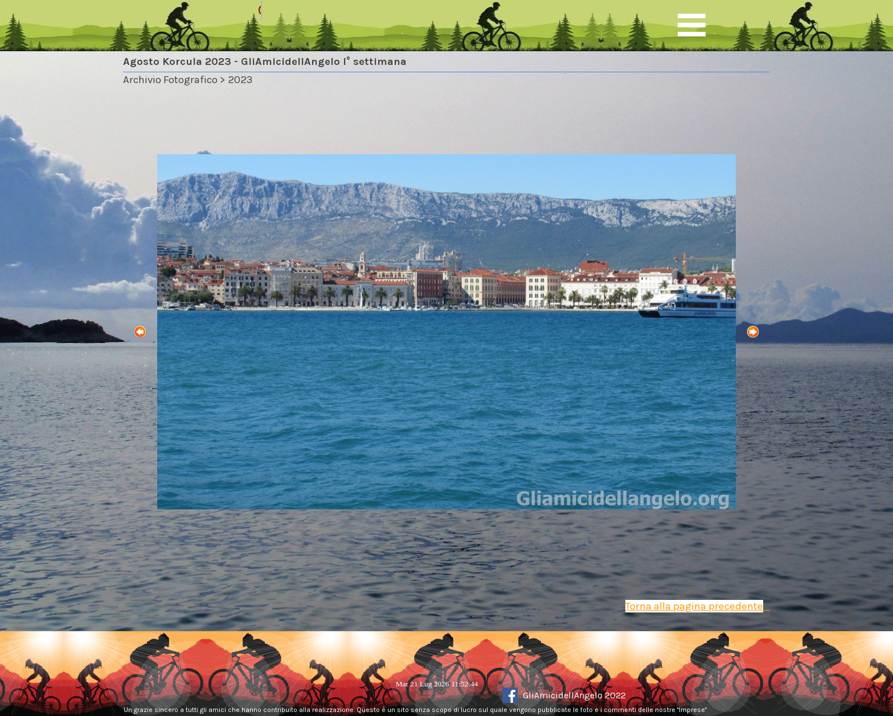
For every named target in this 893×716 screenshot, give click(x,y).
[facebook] (510, 695)
